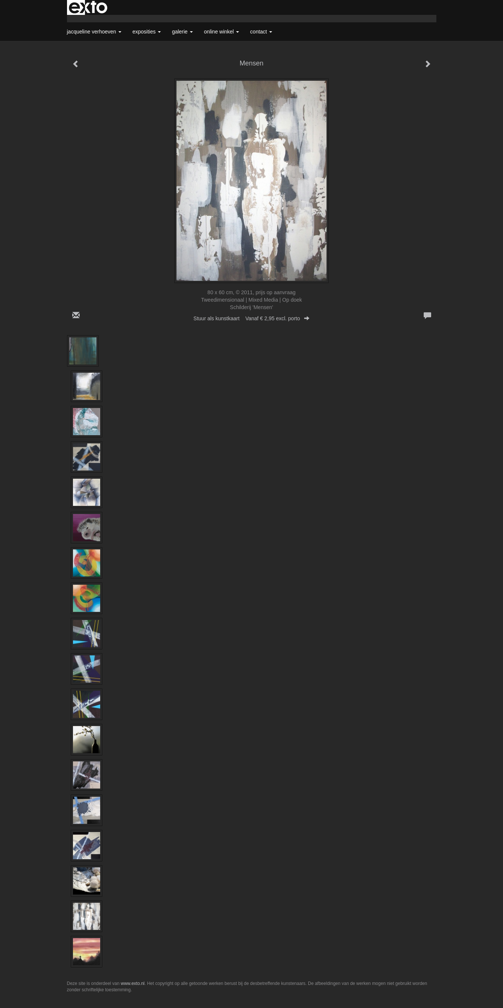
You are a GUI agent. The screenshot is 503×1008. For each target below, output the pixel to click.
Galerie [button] (182, 32)
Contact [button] (261, 32)
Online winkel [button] (221, 32)
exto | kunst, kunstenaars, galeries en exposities (88, 7)
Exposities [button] (147, 32)
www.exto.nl (132, 983)
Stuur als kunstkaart (252, 318)
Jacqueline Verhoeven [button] (94, 32)
